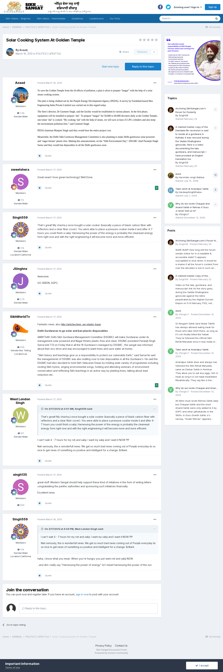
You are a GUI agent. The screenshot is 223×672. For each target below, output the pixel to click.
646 (20, 347)
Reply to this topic (143, 66)
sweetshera (20, 169)
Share (124, 51)
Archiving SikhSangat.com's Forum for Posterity (196, 240)
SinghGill (183, 115)
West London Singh (20, 401)
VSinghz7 (184, 214)
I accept (202, 665)
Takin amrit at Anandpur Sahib (192, 188)
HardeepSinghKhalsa (190, 192)
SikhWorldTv (20, 316)
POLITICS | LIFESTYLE (48, 53)
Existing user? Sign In (188, 7)
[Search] (182, 18)
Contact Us (121, 645)
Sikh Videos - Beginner (18, 18)
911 (21, 433)
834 (20, 505)
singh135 (20, 474)
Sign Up (213, 7)
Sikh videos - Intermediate (51, 18)
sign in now (82, 594)
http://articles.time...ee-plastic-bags (81, 324)
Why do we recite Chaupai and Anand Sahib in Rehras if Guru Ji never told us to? (192, 207)
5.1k (20, 247)
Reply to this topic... (35, 608)
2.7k (21, 299)
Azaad (23, 49)
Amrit (178, 174)
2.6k (21, 113)
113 (21, 200)
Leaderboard (96, 18)
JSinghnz (20, 269)
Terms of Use (12, 667)
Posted (49, 82)
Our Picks (115, 18)
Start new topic (110, 66)
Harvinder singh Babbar (192, 177)
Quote (48, 155)
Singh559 (20, 217)
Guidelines (77, 18)
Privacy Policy (103, 645)
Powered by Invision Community (111, 653)
